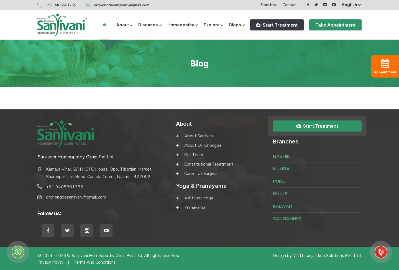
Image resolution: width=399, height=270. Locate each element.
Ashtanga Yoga (198, 198)
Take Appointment (335, 25)
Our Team (193, 155)
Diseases (148, 24)
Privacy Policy (50, 262)
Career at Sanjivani (201, 173)
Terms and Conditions (94, 262)
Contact (289, 4)
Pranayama (194, 207)
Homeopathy (180, 24)
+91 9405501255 (61, 5)
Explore (212, 24)
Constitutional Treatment (208, 164)
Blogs (235, 24)
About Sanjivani (199, 136)
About (122, 24)
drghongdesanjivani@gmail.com (121, 5)
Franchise (268, 4)
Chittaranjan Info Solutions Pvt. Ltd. (328, 255)
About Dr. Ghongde (203, 145)
